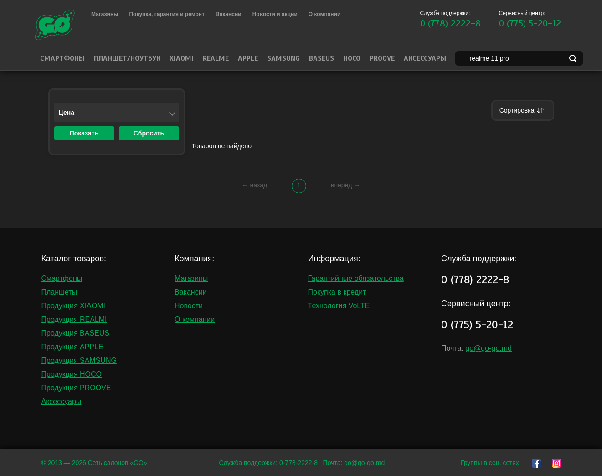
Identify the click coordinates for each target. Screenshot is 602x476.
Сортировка (522, 110)
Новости (189, 306)
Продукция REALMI (74, 319)
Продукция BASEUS (75, 333)
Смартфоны (62, 58)
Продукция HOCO (71, 374)
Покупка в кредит (337, 292)
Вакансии (191, 292)
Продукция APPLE (72, 347)
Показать (84, 133)
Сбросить (149, 133)
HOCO (351, 58)
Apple (248, 58)
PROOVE (382, 58)
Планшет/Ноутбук (127, 58)
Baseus (321, 58)
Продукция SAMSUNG (79, 360)
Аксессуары (425, 58)
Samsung (283, 58)
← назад (255, 185)
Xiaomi (182, 58)
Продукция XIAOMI (73, 306)
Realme (216, 58)
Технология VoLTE (339, 306)
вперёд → (345, 185)
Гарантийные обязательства (356, 278)
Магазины (191, 278)
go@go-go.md (488, 348)
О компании (195, 319)
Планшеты (59, 292)
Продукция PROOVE (76, 388)
